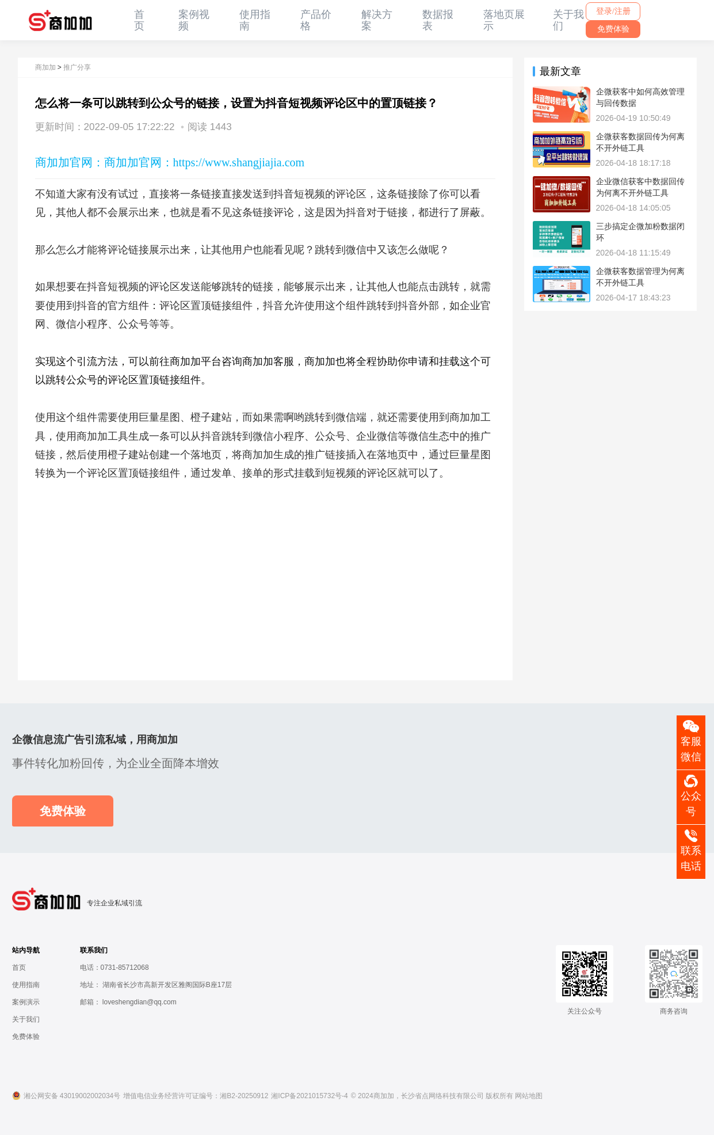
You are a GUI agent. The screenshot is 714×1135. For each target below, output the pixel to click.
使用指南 (26, 985)
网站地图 (529, 1096)
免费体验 (613, 29)
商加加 (45, 67)
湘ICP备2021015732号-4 (309, 1096)
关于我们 (26, 1019)
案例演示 (26, 1002)
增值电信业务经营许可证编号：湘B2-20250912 (195, 1096)
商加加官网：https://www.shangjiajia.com (204, 162)
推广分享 (77, 67)
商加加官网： (69, 162)
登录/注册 (613, 11)
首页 (139, 20)
